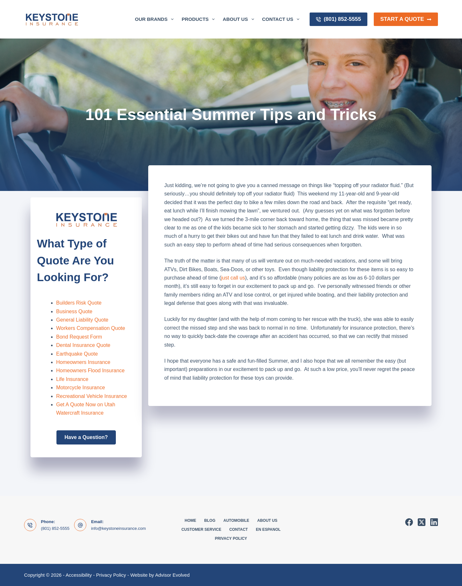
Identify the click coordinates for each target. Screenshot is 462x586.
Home (190, 520)
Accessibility (78, 575)
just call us (233, 277)
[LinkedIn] (434, 522)
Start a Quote (406, 19)
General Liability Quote (82, 320)
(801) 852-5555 (338, 19)
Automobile (236, 520)
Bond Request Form (79, 337)
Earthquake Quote (77, 354)
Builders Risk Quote (78, 303)
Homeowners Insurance (83, 362)
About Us (239, 19)
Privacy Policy (231, 538)
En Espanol (268, 529)
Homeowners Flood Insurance (90, 370)
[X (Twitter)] (421, 522)
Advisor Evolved (172, 575)
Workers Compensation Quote (90, 328)
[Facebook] (409, 522)
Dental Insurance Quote (83, 345)
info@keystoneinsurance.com (118, 528)
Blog (210, 520)
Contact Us (282, 19)
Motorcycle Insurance (80, 387)
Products (199, 19)
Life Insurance (72, 379)
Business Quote (74, 311)
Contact (238, 529)
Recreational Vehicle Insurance (91, 396)
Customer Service (201, 529)
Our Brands (155, 19)
